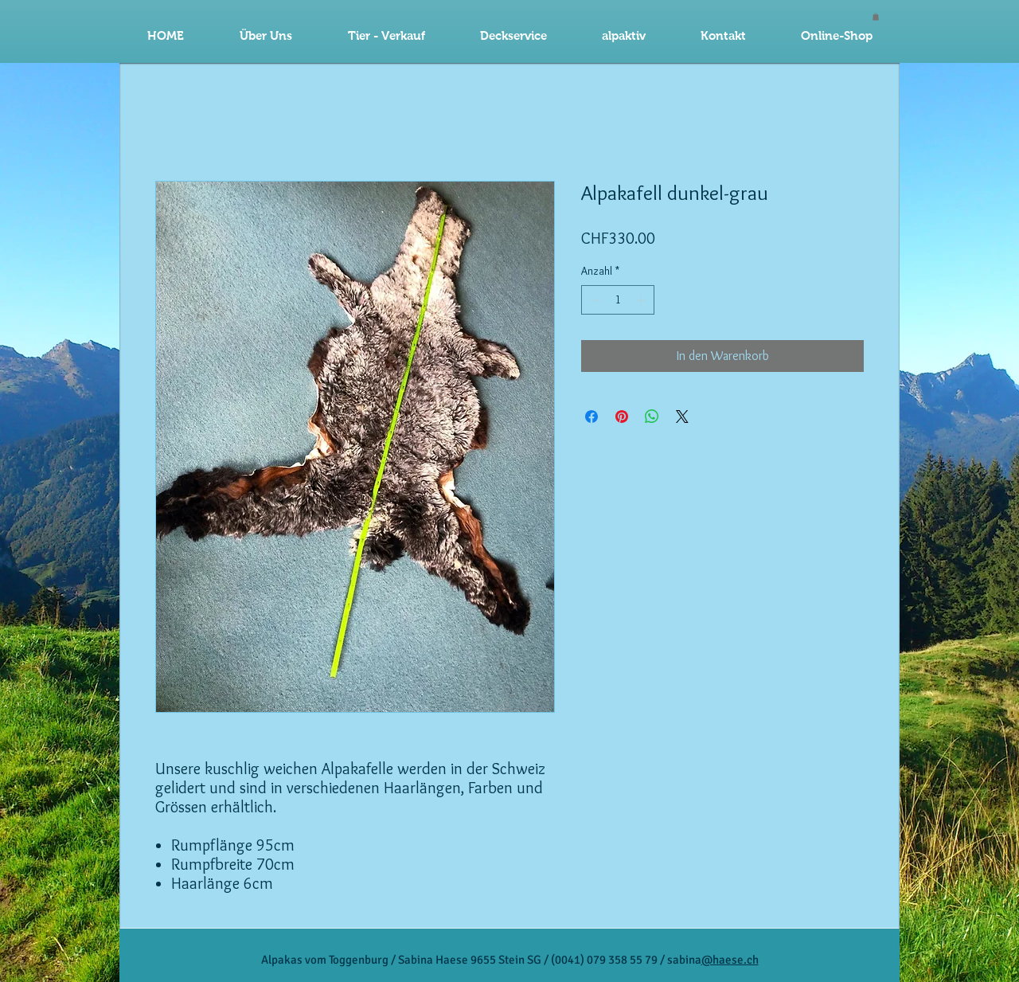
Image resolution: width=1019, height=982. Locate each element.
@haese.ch (730, 960)
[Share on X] (682, 416)
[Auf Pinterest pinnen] (621, 416)
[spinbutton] (617, 300)
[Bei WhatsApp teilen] (652, 416)
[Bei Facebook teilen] (591, 416)
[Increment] (642, 300)
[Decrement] (593, 300)
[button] (513, 36)
